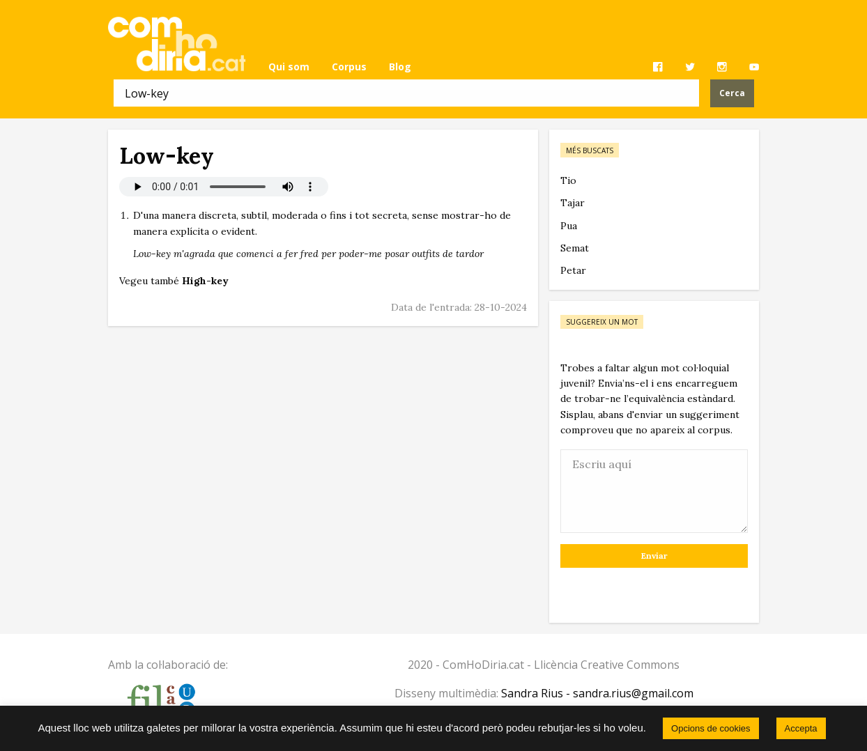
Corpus (349, 66)
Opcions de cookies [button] (710, 728)
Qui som (288, 66)
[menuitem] (289, 66)
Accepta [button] (801, 728)
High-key (205, 280)
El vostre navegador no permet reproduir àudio (223, 186)
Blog (400, 66)
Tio (568, 180)
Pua (568, 225)
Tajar (572, 202)
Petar (573, 270)
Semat (574, 248)
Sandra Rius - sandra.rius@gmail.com (597, 693)
